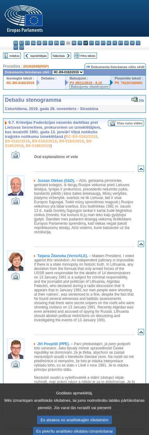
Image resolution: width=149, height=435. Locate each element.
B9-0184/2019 (71, 141)
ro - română (126, 43)
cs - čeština (27, 43)
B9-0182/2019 (17, 141)
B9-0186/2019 (38, 145)
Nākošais (59, 55)
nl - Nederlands (109, 43)
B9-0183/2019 (44, 141)
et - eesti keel (45, 43)
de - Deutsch (39, 43)
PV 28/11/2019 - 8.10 (86, 83)
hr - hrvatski (74, 43)
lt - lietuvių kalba (91, 43)
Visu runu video (130, 123)
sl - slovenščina (138, 43)
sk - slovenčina (132, 43)
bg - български (15, 43)
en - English (56, 43)
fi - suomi (15, 47)
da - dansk (33, 43)
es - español (21, 43)
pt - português (120, 43)
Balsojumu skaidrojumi (90, 86)
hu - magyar (97, 43)
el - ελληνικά (50, 43)
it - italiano (80, 43)
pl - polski (115, 43)
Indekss (15, 55)
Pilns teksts (88, 55)
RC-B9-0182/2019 (20, 83)
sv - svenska (21, 47)
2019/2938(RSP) (35, 66)
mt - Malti (103, 43)
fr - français (62, 43)
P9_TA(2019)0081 (129, 83)
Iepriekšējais (38, 55)
